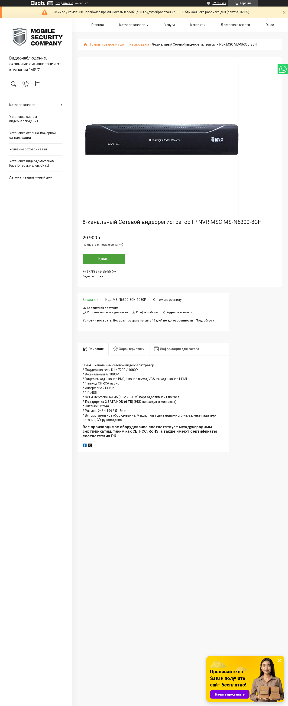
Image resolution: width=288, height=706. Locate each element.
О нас (269, 25)
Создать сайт (64, 3)
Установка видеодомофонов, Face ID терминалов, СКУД (32, 163)
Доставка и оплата (235, 25)
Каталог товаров (22, 105)
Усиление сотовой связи (28, 149)
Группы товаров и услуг (108, 44)
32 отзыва (219, 3)
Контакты (197, 25)
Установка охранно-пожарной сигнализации (32, 135)
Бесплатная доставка (102, 308)
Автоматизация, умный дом (30, 177)
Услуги (169, 25)
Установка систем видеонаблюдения (23, 119)
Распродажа (139, 44)
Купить (103, 259)
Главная (97, 25)
